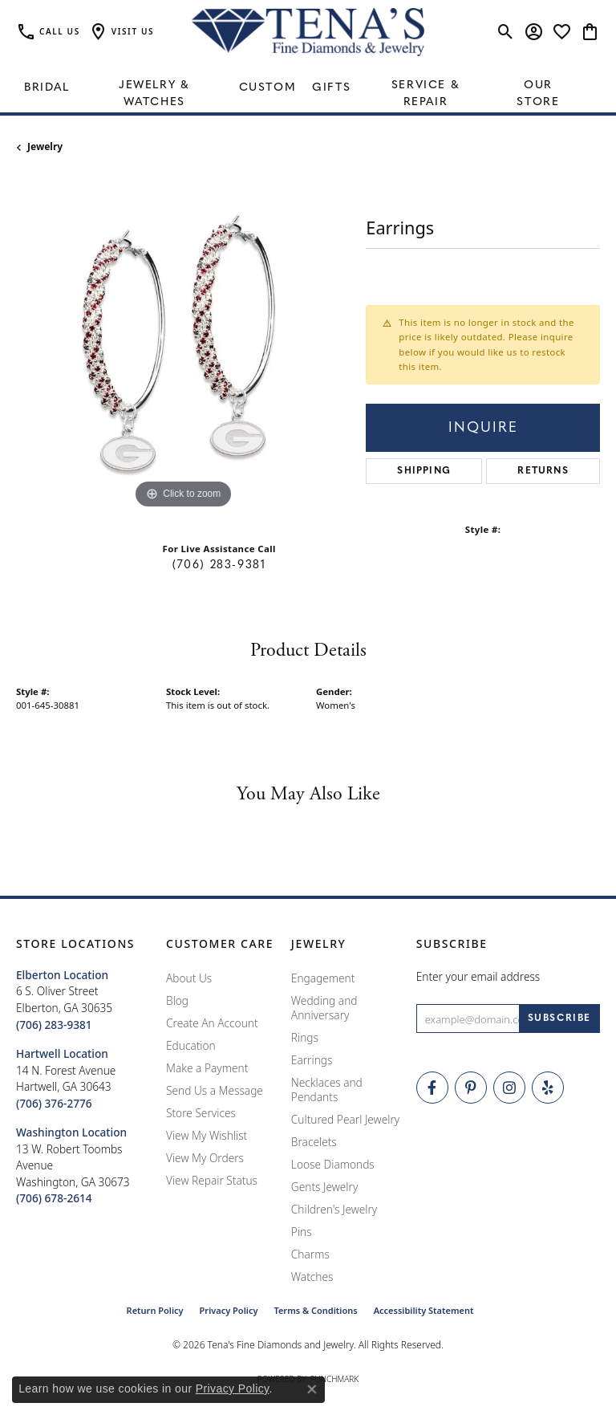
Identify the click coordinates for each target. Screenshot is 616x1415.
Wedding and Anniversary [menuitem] (324, 1008)
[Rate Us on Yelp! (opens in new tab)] (548, 1087)
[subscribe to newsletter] (559, 1018)
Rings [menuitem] (304, 1037)
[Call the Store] (54, 1024)
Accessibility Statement (424, 1310)
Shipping (424, 471)
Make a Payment (207, 1067)
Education (191, 1045)
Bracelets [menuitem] (314, 1141)
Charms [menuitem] (310, 1254)
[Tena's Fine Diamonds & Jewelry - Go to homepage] (308, 32)
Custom (268, 88)
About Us (189, 978)
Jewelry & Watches (154, 93)
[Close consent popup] (312, 1389)
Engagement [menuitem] (323, 978)
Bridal (47, 88)
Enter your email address (478, 976)
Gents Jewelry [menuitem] (324, 1186)
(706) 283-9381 (218, 565)
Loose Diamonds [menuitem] (333, 1164)
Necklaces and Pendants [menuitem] (327, 1089)
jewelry (45, 146)
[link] (48, 32)
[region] (183, 346)
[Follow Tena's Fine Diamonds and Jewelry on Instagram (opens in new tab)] (509, 1087)
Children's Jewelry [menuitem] (334, 1209)
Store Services (201, 1112)
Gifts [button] (331, 88)
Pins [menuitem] (301, 1231)
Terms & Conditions (315, 1310)
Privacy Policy (229, 1310)
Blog (177, 1000)
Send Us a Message (214, 1090)
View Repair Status (211, 1180)
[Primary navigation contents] (308, 88)
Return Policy (155, 1310)
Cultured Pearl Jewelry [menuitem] (345, 1119)
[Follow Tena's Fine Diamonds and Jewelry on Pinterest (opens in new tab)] (471, 1087)
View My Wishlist (206, 1135)
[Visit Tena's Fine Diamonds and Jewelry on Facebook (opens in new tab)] (432, 1087)
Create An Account (212, 1023)
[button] (121, 32)
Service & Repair (425, 93)
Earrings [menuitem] (312, 1059)
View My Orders (205, 1157)
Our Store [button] (538, 93)
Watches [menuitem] (312, 1276)
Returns (542, 471)
